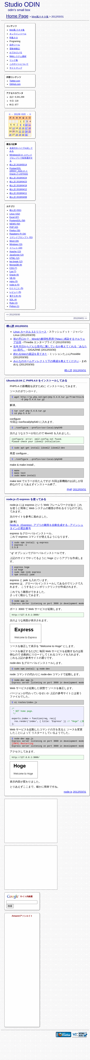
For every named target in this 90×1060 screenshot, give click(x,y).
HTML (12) (14, 258)
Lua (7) (12, 271)
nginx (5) (13, 281)
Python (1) (14, 306)
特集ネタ (13, 37)
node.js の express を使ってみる (26, 505)
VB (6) (12, 278)
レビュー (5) (15, 292)
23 (23, 131)
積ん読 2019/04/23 (18, 181)
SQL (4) (13, 299)
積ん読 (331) (15, 210)
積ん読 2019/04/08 (18, 197)
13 (13, 128)
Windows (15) (15, 244)
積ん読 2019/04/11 (18, 193)
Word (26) (14, 241)
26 (10, 135)
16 (23, 128)
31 (26, 135)
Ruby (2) (13, 303)
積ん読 (68, 370)
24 (26, 131)
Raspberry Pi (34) (17, 234)
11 (29, 125)
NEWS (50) (14, 224)
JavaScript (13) (16, 255)
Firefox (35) (14, 230)
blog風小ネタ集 (40, 16)
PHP (69, 495)
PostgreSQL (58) (17, 220)
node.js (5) (14, 285)
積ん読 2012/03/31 (17, 326)
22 (20, 131)
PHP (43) (13, 227)
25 (29, 131)
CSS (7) (13, 268)
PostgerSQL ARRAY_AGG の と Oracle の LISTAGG (18, 171)
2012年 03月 (20, 114)
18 (29, 128)
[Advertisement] (31, 840)
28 (16, 135)
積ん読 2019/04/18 (18, 185)
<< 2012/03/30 (13, 314)
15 (20, 128)
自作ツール (14, 45)
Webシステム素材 (17, 56)
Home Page (17, 16)
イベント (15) (15, 248)
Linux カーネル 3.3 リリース (29, 331)
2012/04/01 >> (80, 318)
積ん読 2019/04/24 (18, 178)
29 (20, 135)
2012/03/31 (79, 370)
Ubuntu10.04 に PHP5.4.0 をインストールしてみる (36, 380)
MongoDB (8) (15, 265)
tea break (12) (16, 261)
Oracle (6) (14, 275)
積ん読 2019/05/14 (18, 165)
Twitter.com (14, 81)
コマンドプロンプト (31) (21, 237)
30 (23, 135)
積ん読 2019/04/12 (18, 189)
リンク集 (13, 60)
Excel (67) (14, 217)
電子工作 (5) (15, 296)
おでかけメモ (15, 52)
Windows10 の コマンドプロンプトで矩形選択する (21, 158)
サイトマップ (15, 68)
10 (26, 125)
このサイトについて (18, 64)
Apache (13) (15, 251)
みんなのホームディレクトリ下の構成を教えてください (46, 361)
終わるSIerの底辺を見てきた (30, 353)
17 (26, 128)
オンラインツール (17, 34)
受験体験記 (14, 48)
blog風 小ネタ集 (17, 30)
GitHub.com (15, 84)
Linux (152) (14, 214)
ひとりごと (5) (16, 288)
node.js (68, 811)
